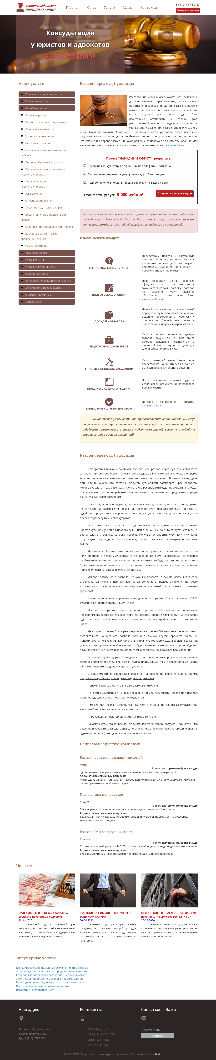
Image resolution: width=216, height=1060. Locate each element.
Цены (128, 7)
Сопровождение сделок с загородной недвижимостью (51, 975)
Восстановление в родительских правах (43, 217)
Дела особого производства (40, 287)
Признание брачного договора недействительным (42, 172)
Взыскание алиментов (37, 129)
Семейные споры (33, 108)
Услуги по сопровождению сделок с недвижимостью (49, 978)
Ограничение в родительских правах (46, 227)
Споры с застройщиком (37, 267)
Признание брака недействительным (34, 184)
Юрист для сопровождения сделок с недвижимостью (50, 982)
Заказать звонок (187, 10)
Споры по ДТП (32, 260)
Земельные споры (34, 274)
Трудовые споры (33, 253)
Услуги (110, 7)
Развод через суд (33, 115)
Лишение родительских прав (41, 207)
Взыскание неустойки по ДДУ (35, 990)
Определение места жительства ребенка (43, 153)
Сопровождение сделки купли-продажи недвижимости (51, 971)
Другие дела (30, 302)
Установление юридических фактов (45, 280)
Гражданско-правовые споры (41, 94)
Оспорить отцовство (36, 143)
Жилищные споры (34, 101)
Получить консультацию (175, 193)
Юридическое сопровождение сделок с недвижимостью (52, 967)
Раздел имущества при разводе (43, 122)
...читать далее (174, 145)
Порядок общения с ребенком (42, 162)
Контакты (148, 7)
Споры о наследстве (35, 295)
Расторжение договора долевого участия (42, 986)
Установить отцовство (37, 136)
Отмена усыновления (36, 200)
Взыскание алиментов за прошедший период (38, 236)
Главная (73, 7)
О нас (91, 7)
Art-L (157, 1054)
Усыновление (31, 193)
